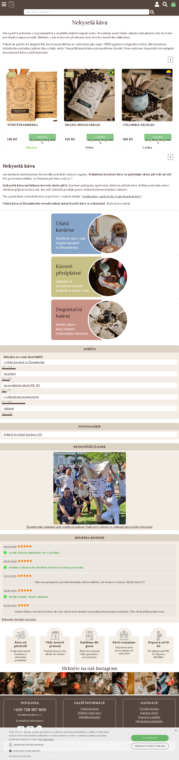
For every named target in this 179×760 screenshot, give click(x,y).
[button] (10, 744)
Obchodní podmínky (149, 721)
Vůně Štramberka (22, 125)
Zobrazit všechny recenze (19, 619)
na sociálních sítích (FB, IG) (22, 385)
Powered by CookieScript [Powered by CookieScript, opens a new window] (20, 756)
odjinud (9, 408)
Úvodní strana (149, 708)
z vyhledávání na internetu (21, 397)
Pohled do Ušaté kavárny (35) (23, 434)
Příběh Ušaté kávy (89, 713)
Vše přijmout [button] (150, 738)
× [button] (175, 730)
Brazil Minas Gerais (82, 125)
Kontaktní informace (30, 720)
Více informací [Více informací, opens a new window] (46, 739)
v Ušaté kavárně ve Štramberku (24, 362)
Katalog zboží (149, 713)
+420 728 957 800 (29, 709)
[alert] (89, 743)
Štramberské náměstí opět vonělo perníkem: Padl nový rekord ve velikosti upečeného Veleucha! (89, 527)
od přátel (10, 373)
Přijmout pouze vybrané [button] (150, 746)
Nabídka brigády (89, 717)
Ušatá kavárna (89, 708)
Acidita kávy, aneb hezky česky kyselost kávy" (112, 196)
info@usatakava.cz (30, 714)
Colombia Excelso (139, 125)
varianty (42, 137)
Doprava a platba (149, 717)
